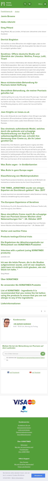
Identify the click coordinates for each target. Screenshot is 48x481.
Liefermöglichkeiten (24, 430)
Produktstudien (24, 449)
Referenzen (24, 445)
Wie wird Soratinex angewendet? (24, 464)
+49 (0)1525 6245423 (22, 324)
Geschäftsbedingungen (24, 435)
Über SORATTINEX (24, 452)
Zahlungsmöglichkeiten (24, 428)
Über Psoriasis (24, 462)
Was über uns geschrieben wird (24, 447)
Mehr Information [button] (17, 478)
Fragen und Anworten (24, 467)
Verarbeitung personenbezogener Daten (31, 358)
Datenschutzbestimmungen (24, 432)
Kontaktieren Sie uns (24, 425)
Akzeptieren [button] (38, 475)
